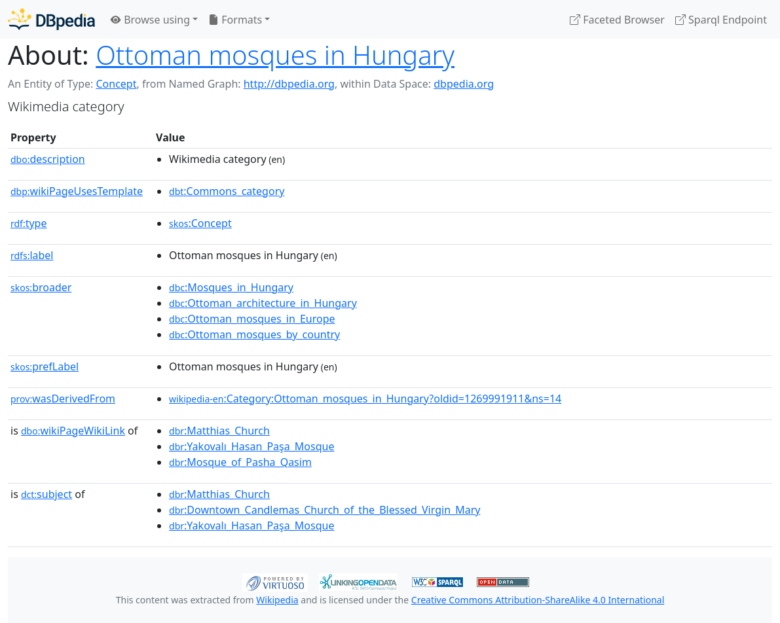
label (32, 255)
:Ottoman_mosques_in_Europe (252, 319)
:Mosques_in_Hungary (231, 287)
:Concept (200, 223)
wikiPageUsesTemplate (76, 191)
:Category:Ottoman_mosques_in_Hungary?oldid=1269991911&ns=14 (365, 398)
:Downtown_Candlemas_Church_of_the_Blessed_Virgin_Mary (324, 510)
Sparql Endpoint (721, 19)
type (28, 223)
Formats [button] (235, 19)
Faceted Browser (617, 19)
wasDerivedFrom (62, 398)
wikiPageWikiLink (73, 430)
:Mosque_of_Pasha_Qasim (240, 462)
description (47, 159)
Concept (116, 84)
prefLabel (44, 366)
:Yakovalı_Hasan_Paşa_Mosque (251, 446)
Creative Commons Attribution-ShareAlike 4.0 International (537, 600)
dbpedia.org (464, 84)
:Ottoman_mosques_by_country (254, 334)
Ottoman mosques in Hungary (275, 55)
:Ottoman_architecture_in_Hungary (263, 303)
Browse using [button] (150, 19)
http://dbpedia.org (289, 84)
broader (40, 287)
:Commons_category (226, 191)
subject (46, 494)
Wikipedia (277, 600)
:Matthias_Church (219, 430)
